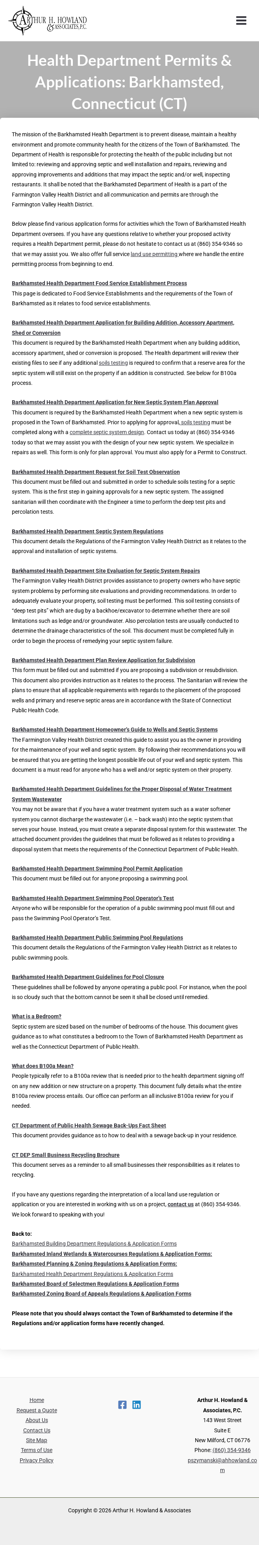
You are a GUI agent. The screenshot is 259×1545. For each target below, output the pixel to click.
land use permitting (155, 254)
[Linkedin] (136, 1404)
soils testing (113, 363)
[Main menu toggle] (241, 21)
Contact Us (36, 1430)
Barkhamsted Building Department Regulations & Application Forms (94, 1243)
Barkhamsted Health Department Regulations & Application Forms (92, 1274)
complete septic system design (107, 432)
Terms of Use (36, 1450)
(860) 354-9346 (232, 1450)
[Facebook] (122, 1404)
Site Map (36, 1440)
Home (37, 1400)
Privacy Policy (37, 1460)
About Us (37, 1420)
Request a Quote (37, 1410)
